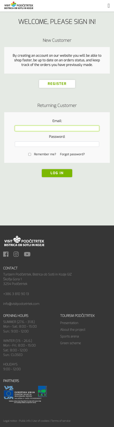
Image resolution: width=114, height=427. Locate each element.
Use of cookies (41, 421)
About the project (72, 330)
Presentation (69, 323)
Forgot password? (72, 154)
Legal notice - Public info (17, 421)
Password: (57, 136)
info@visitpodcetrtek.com (21, 304)
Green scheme (70, 343)
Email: (57, 121)
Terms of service (61, 421)
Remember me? (45, 154)
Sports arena (69, 336)
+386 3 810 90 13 (16, 294)
